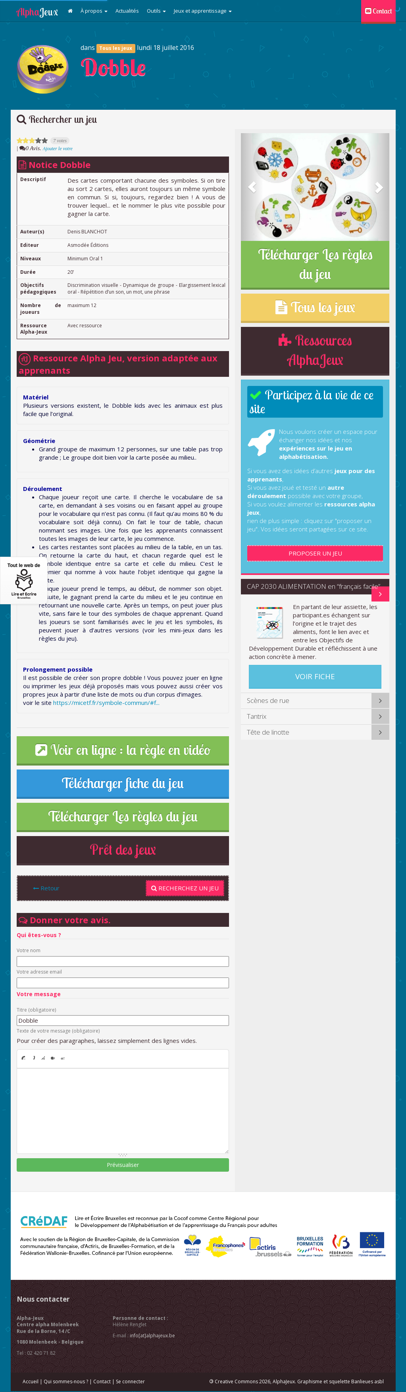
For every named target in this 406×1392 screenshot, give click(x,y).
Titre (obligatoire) (36, 1010)
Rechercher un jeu (57, 119)
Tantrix (256, 716)
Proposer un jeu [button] (315, 553)
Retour (46, 888)
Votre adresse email (39, 972)
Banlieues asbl (367, 1381)
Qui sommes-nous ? (66, 1381)
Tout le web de (24, 581)
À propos (94, 10)
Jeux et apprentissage (203, 10)
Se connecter (130, 1381)
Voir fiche (315, 676)
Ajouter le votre (58, 148)
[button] (252, 187)
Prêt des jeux (123, 849)
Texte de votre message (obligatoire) (58, 1031)
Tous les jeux (115, 48)
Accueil (30, 1381)
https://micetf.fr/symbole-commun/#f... (106, 703)
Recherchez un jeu (185, 888)
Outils (156, 10)
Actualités (127, 10)
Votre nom (28, 950)
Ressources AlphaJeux (315, 350)
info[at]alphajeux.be (152, 1335)
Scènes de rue (268, 700)
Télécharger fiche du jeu (123, 783)
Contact (378, 10)
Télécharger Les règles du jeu (123, 816)
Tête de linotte (268, 732)
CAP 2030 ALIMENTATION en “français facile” (313, 586)
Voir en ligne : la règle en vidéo (122, 749)
